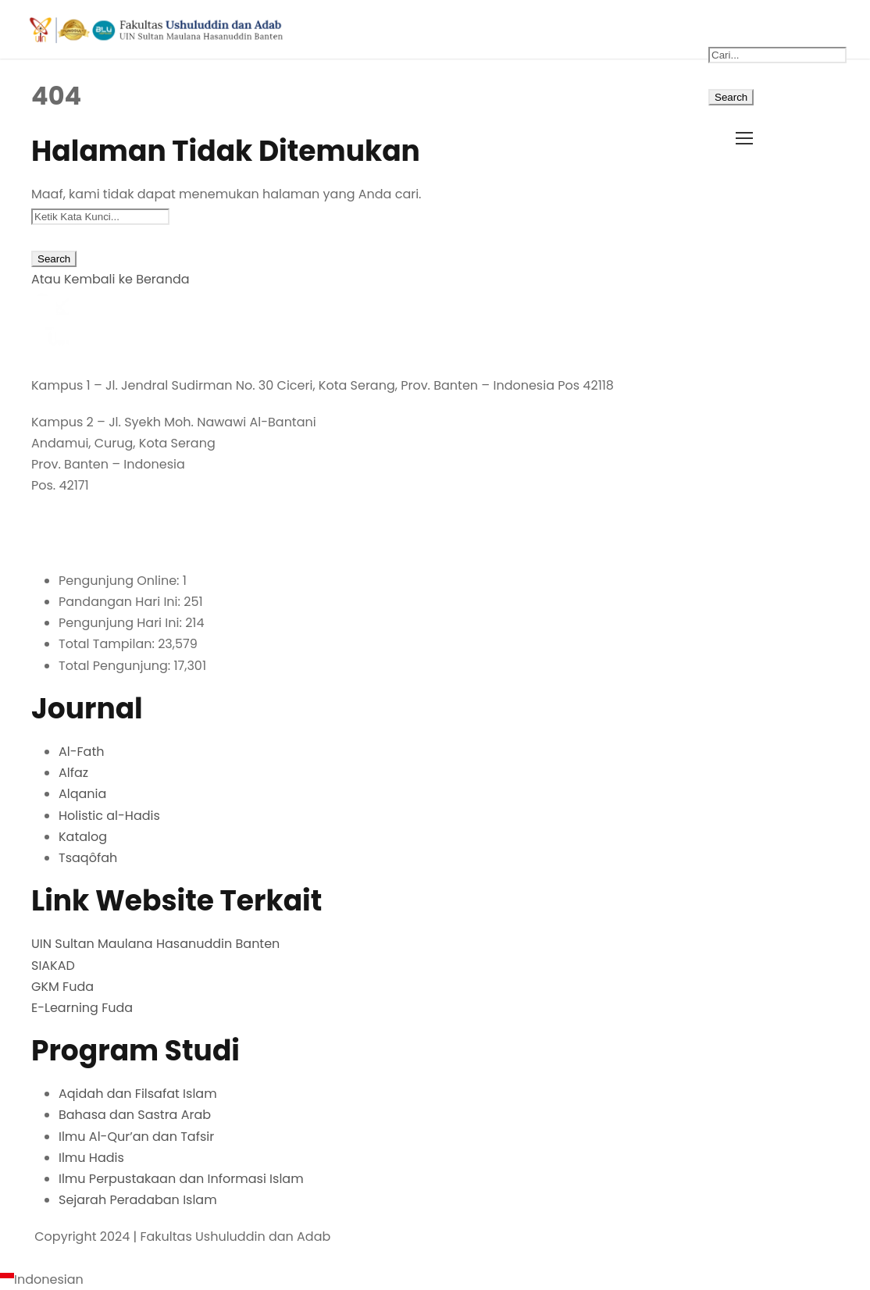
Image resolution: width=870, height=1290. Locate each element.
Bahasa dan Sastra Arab (135, 1115)
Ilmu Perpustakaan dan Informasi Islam (181, 1179)
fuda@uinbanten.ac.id (104, 544)
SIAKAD (53, 966)
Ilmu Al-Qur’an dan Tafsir (136, 1137)
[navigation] (435, 1279)
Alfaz (73, 773)
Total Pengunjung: (116, 666)
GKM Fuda (62, 987)
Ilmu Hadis (91, 1158)
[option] (435, 1279)
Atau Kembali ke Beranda (110, 279)
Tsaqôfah (88, 858)
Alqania (82, 794)
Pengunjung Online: (121, 581)
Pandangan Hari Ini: (121, 602)
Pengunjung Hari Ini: (122, 623)
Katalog (83, 837)
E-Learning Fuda (82, 1008)
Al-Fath (81, 752)
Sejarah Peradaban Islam (138, 1200)
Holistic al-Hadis (109, 816)
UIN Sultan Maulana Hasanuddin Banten (155, 944)
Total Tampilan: (108, 644)
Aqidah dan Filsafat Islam (138, 1094)
